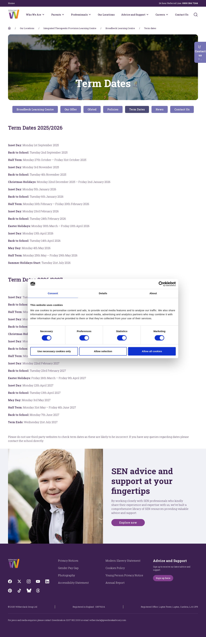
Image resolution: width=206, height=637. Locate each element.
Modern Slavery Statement (123, 560)
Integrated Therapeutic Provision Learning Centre (69, 28)
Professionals (79, 14)
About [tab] (153, 293)
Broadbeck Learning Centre (120, 28)
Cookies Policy (115, 568)
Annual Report (115, 582)
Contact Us (181, 14)
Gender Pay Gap (68, 568)
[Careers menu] (167, 14)
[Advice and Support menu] (147, 14)
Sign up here (163, 578)
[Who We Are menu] (43, 14)
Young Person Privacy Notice (124, 575)
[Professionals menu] (89, 14)
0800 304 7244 (190, 3)
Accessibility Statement (73, 582)
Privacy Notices (68, 560)
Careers (160, 14)
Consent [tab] (53, 293)
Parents (56, 14)
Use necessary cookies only (54, 351)
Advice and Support (133, 14)
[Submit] (195, 14)
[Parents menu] (63, 14)
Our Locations (106, 14)
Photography (66, 575)
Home (11, 3)
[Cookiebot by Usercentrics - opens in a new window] (161, 283)
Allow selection (103, 351)
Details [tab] (103, 293)
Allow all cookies (152, 351)
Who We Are (33, 14)
